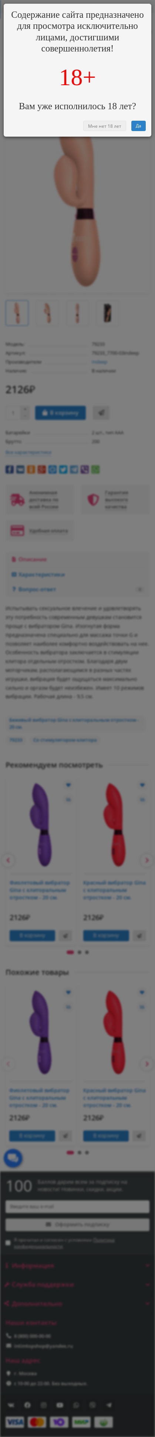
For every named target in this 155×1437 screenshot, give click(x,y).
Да (138, 126)
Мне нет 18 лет (104, 126)
